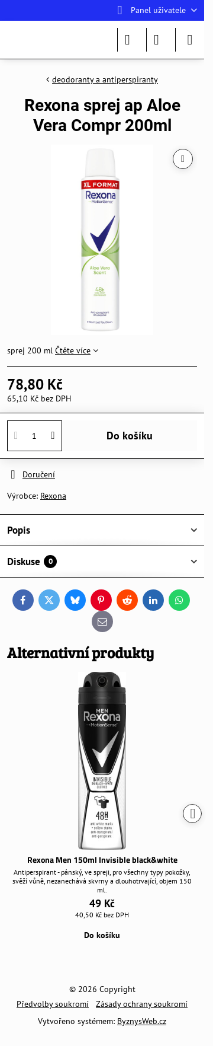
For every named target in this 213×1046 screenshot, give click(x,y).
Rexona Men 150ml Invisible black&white (102, 859)
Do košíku (129, 435)
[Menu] (190, 40)
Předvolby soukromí (53, 1004)
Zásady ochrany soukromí (142, 1004)
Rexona (53, 495)
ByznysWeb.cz (141, 1021)
